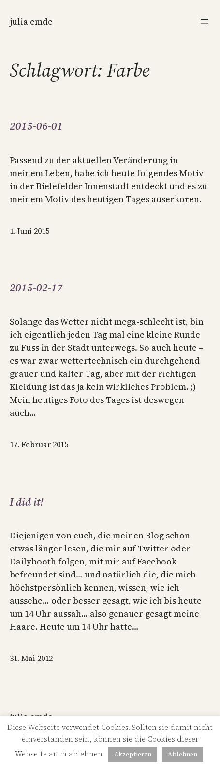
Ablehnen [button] (182, 754)
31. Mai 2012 (31, 658)
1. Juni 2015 (29, 230)
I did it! (26, 501)
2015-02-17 (36, 287)
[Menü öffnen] (204, 21)
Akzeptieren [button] (132, 754)
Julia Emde (31, 21)
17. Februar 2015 (39, 444)
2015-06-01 (36, 126)
